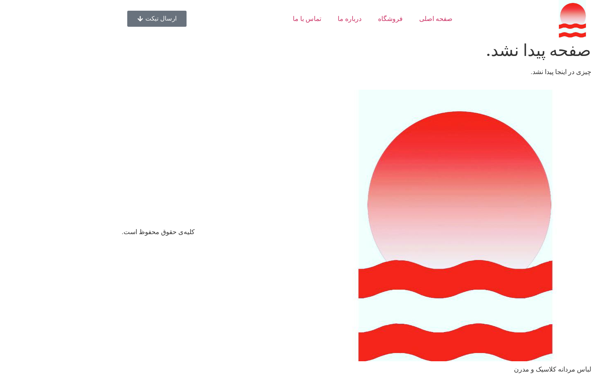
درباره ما (300, 19)
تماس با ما (257, 19)
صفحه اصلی (386, 19)
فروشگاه (341, 19)
